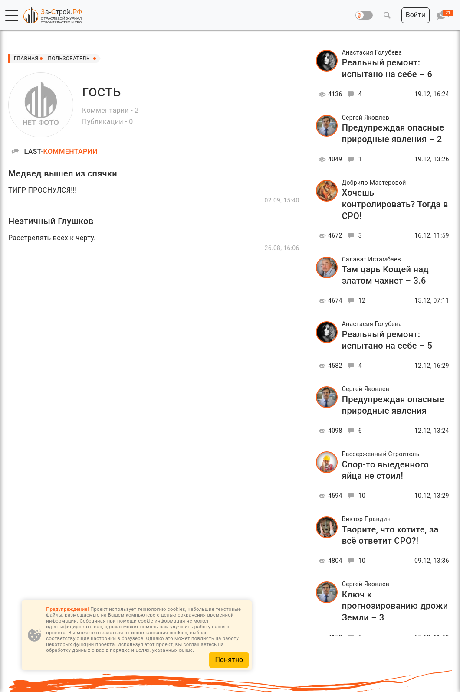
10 (355, 495)
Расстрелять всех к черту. (52, 238)
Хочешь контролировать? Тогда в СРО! (395, 204)
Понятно (229, 660)
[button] (11, 15)
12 (355, 300)
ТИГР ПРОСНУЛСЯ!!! (42, 190)
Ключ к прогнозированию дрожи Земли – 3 (395, 606)
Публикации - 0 (107, 122)
